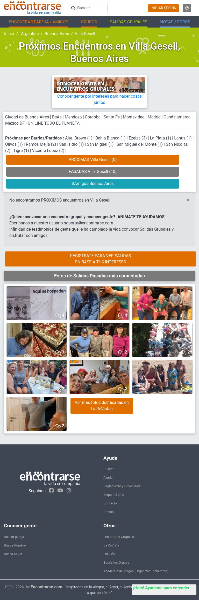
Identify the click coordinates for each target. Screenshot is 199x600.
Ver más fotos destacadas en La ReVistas (102, 405)
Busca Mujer (13, 554)
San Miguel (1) (101, 144)
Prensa (108, 512)
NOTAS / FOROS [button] (175, 21)
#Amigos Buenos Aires (92, 183)
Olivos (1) (14, 144)
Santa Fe (112, 117)
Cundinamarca (177, 117)
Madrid (154, 117)
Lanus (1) (183, 138)
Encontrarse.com (46, 586)
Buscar (108, 469)
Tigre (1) (21, 150)
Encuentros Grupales (118, 537)
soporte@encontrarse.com (88, 223)
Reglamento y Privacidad (121, 486)
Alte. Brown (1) (79, 138)
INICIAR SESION (163, 8)
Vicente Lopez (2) (49, 150)
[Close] (188, 200)
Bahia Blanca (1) (111, 138)
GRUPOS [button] (89, 21)
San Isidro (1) (72, 144)
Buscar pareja (14, 537)
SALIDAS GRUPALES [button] (128, 21)
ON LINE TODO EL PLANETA (54, 123)
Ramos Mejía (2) (41, 144)
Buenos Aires (57, 33)
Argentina (29, 33)
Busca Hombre (15, 545)
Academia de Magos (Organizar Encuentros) (135, 571)
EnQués (109, 554)
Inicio (9, 33)
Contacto (110, 503)
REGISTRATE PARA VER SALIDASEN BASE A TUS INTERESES (100, 258)
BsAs (57, 117)
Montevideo (134, 117)
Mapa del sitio (113, 495)
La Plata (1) (161, 138)
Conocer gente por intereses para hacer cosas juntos (99, 94)
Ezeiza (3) (138, 138)
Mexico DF (15, 123)
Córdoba (93, 117)
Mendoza (73, 117)
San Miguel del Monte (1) (140, 144)
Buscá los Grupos (116, 562)
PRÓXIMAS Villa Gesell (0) (93, 159)
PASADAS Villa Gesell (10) (93, 171)
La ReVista (111, 545)
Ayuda (107, 477)
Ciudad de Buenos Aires (27, 117)
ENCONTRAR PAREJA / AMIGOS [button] (38, 21)
